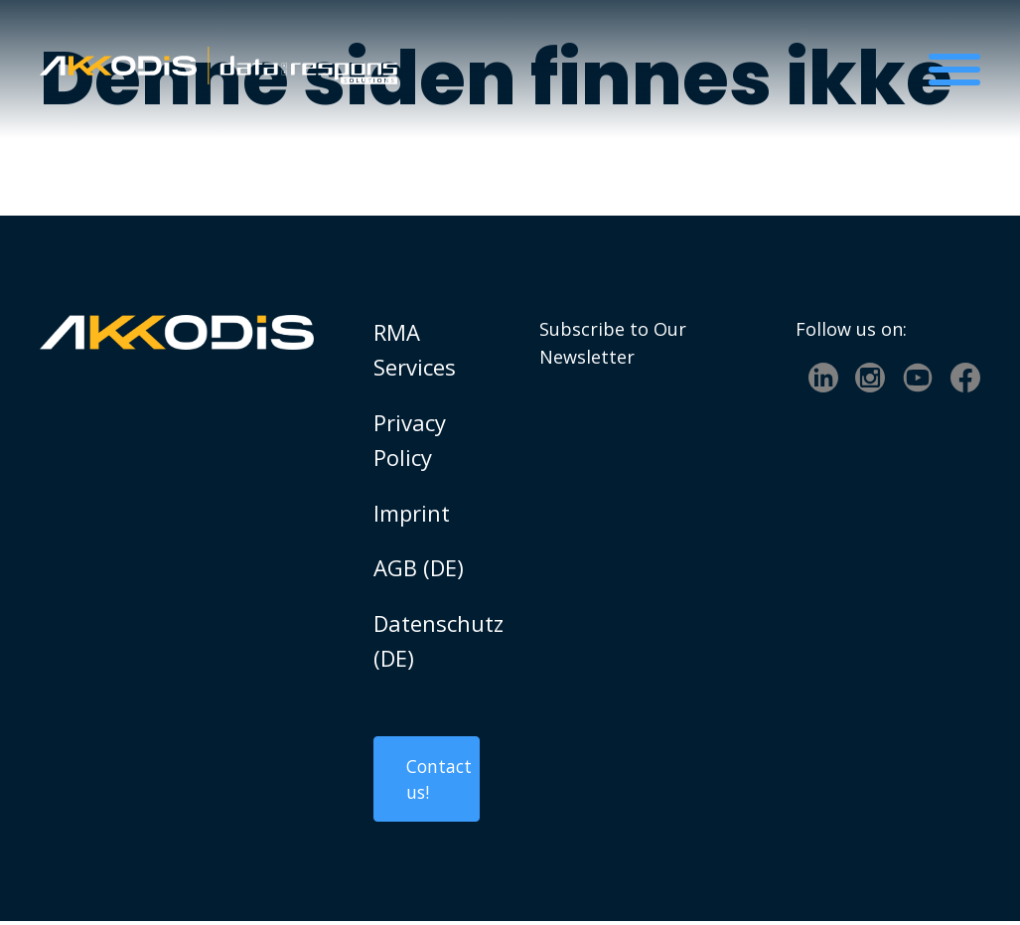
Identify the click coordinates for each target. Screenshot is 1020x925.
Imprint (411, 513)
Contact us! (440, 781)
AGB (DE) (418, 567)
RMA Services (414, 349)
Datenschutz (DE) (427, 640)
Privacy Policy (409, 439)
